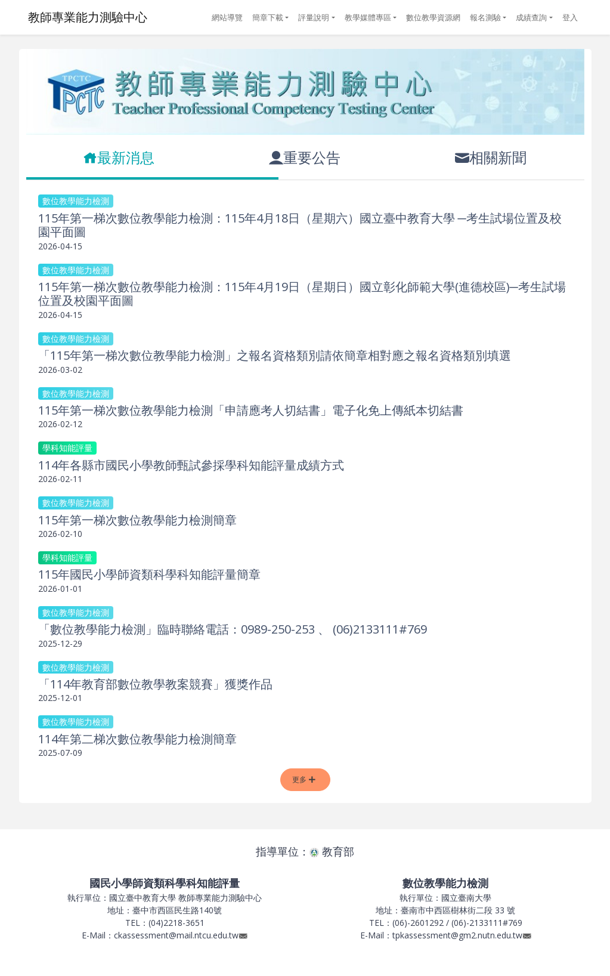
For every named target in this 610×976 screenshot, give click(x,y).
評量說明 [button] (313, 17)
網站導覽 (227, 17)
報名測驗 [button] (485, 17)
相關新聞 (491, 157)
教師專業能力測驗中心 (87, 17)
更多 (303, 779)
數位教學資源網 (433, 17)
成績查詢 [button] (531, 17)
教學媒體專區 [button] (368, 17)
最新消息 (118, 157)
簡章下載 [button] (267, 17)
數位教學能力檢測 (75, 200)
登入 (570, 17)
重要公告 (304, 157)
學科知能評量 (67, 447)
